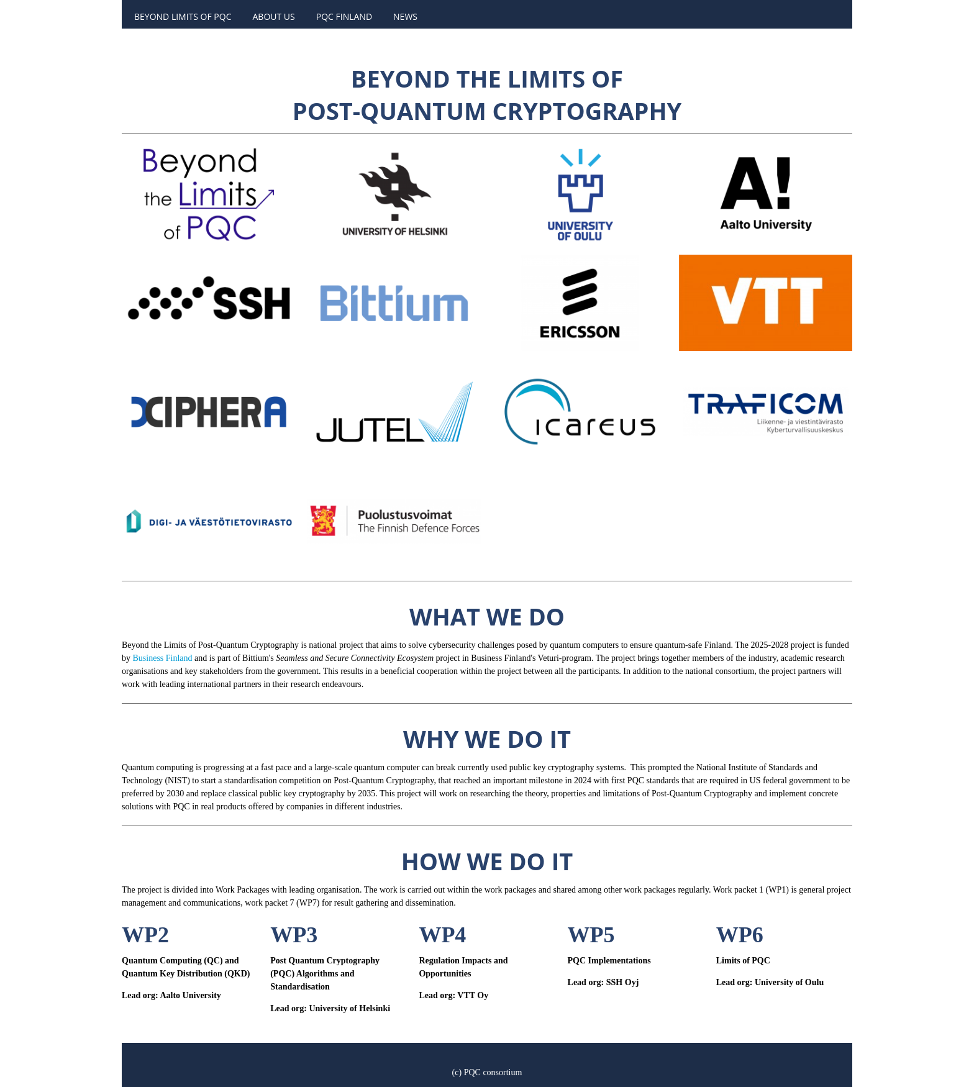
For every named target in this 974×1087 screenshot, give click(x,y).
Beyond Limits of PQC (183, 16)
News (405, 16)
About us (274, 16)
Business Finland (163, 658)
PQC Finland (344, 16)
